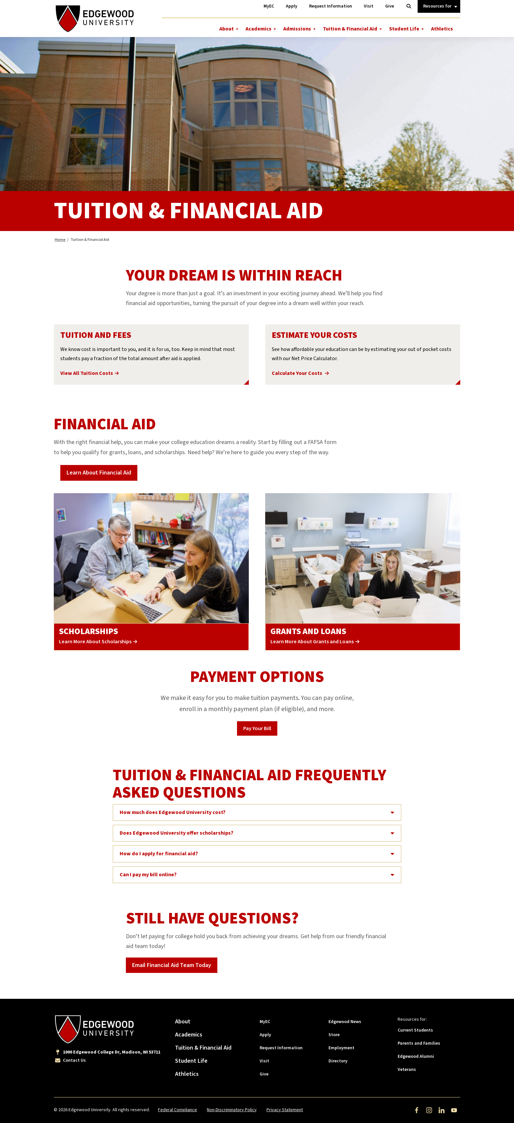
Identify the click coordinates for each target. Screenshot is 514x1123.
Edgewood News (344, 1021)
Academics (258, 28)
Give (264, 1074)
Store (334, 1035)
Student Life (404, 28)
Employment (341, 1048)
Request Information (281, 1048)
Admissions (297, 28)
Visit (264, 1061)
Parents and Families (419, 1043)
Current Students (415, 1030)
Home (60, 239)
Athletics (442, 28)
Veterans (407, 1069)
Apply (265, 1035)
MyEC (265, 1021)
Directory (337, 1061)
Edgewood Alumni (416, 1056)
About (226, 28)
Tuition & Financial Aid (350, 28)
